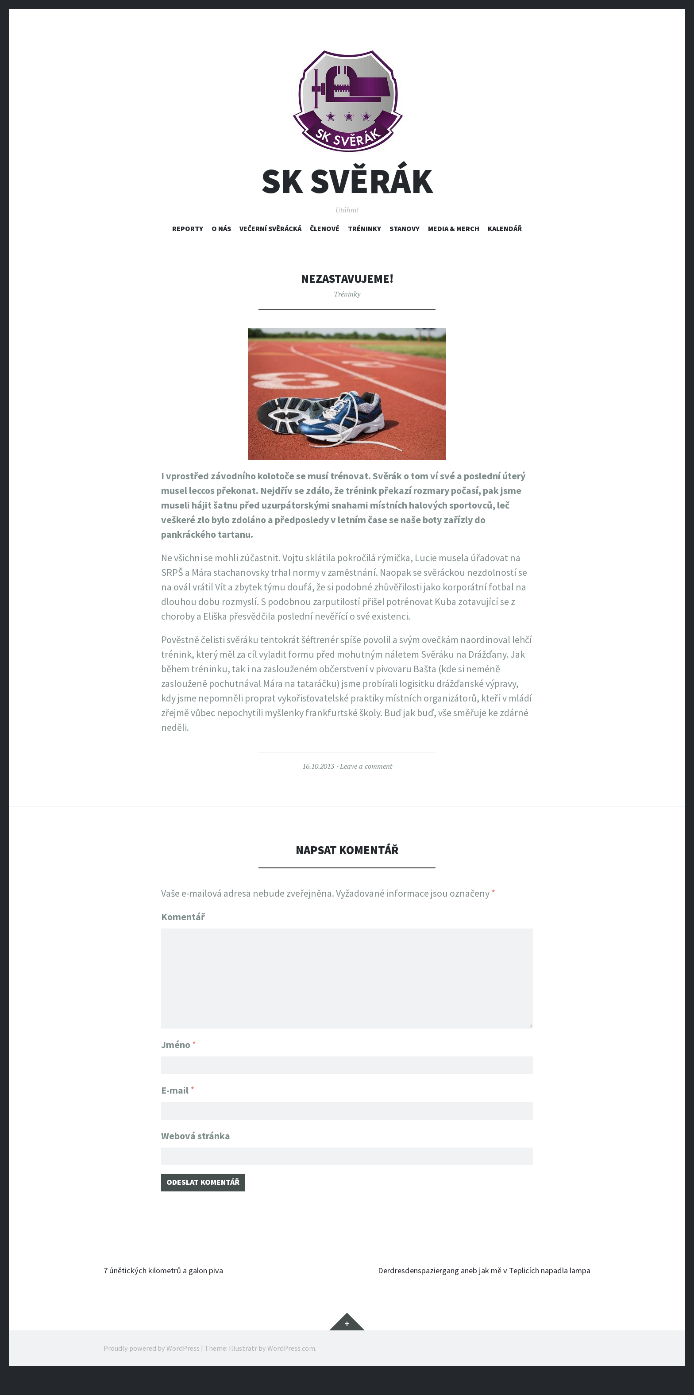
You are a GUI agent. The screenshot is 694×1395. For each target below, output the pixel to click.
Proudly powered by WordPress (152, 1368)
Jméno (178, 1039)
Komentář (183, 916)
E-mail (177, 1087)
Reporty (187, 228)
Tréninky (364, 228)
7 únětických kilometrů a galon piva (176, 1275)
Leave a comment (366, 766)
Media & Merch (453, 228)
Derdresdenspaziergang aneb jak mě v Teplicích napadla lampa (476, 1282)
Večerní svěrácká (270, 228)
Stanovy (404, 228)
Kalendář (505, 228)
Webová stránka (195, 1135)
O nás (221, 228)
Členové (324, 228)
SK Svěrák (347, 181)
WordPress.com (291, 1368)
